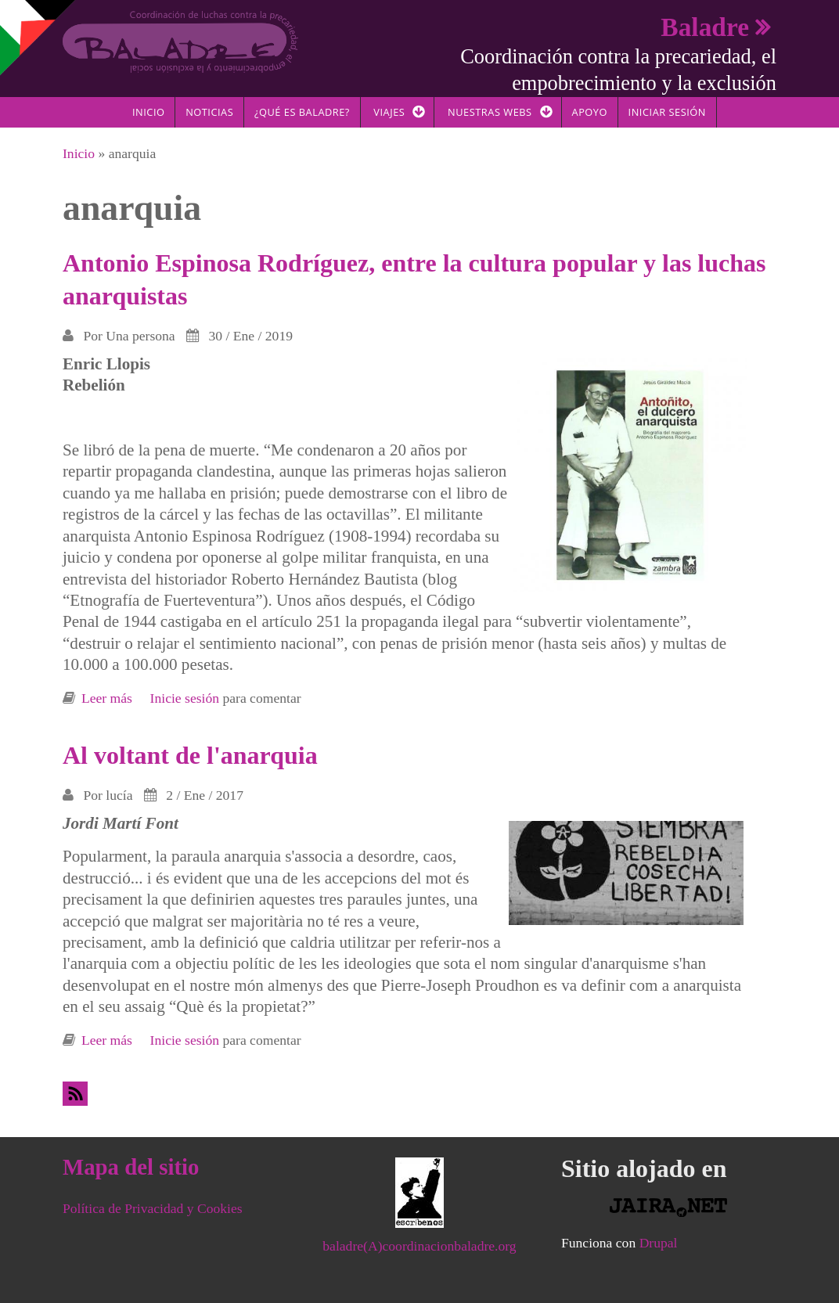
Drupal (658, 1243)
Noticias (209, 112)
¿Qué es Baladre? (302, 112)
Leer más (106, 698)
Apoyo (589, 112)
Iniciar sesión (667, 112)
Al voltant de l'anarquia (190, 755)
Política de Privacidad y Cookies (153, 1208)
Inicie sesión (184, 698)
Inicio (148, 112)
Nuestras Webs (490, 112)
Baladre (705, 27)
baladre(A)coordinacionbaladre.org (419, 1246)
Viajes (389, 112)
